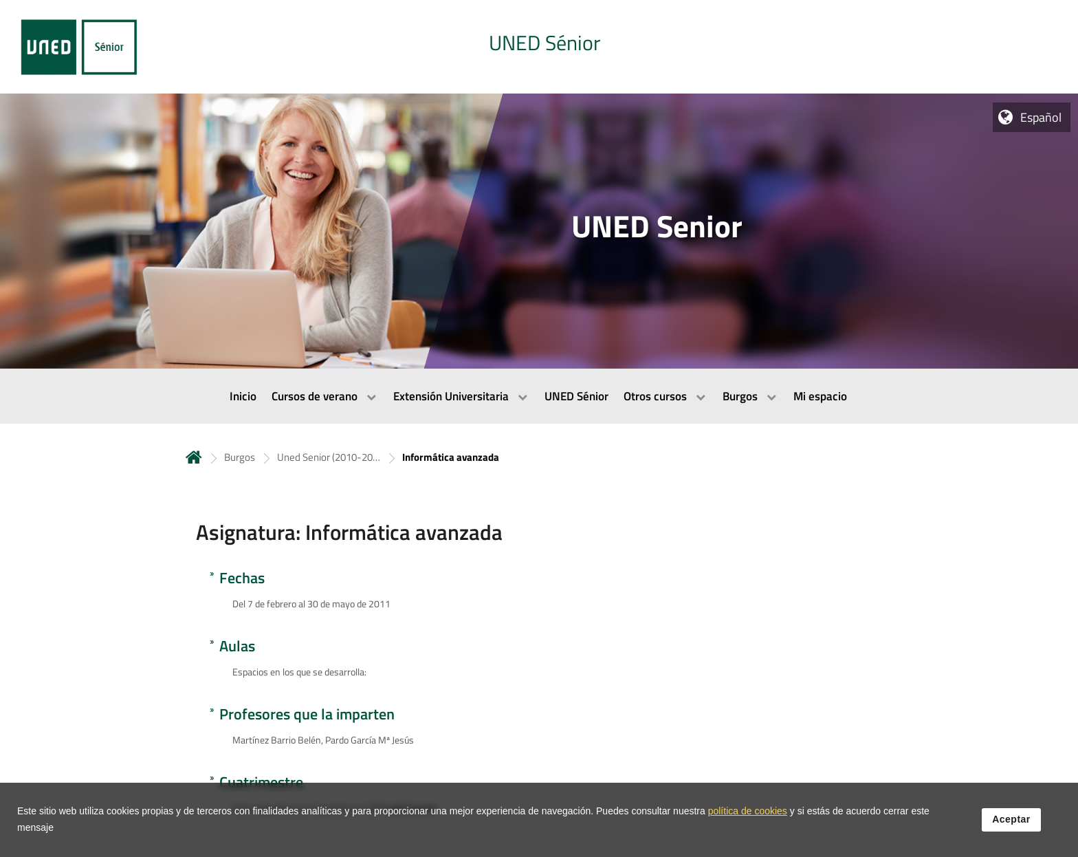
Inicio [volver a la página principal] (194, 457)
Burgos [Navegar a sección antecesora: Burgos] (239, 457)
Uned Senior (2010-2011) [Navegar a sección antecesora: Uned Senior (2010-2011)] (328, 457)
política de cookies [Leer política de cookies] (747, 812)
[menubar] (539, 396)
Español (1041, 117)
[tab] (539, 47)
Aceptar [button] (1011, 820)
